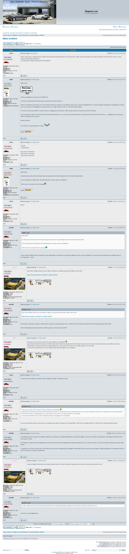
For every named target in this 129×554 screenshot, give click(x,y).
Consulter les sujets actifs (30, 33)
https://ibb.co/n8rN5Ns (27, 151)
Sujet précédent (114, 47)
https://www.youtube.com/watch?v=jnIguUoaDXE (42, 275)
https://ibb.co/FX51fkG (27, 153)
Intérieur (42, 35)
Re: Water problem (35, 79)
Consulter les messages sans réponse (13, 33)
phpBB (59, 552)
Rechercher (122, 27)
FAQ (115, 27)
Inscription (14, 27)
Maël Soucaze (69, 553)
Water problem (10, 38)
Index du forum (7, 35)
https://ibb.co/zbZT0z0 (27, 155)
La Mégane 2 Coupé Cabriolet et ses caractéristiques (25, 35)
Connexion (6, 27)
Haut (4, 75)
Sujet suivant (122, 47)
